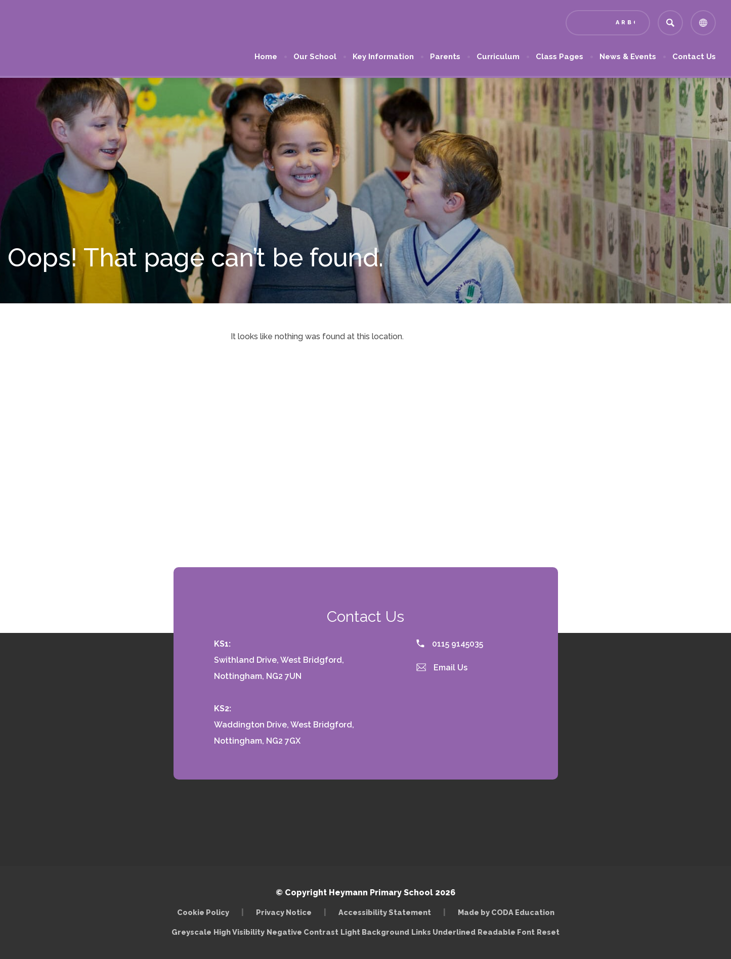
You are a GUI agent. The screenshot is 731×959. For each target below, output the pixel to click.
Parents (445, 56)
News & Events (627, 56)
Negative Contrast (302, 932)
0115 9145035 (449, 644)
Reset (548, 932)
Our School (314, 56)
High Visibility (239, 932)
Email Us (442, 667)
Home (265, 56)
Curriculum (498, 56)
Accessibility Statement (384, 912)
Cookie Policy (203, 912)
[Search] (670, 22)
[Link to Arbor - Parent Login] (608, 22)
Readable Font (506, 932)
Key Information (383, 56)
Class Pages (559, 56)
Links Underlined (443, 932)
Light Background (374, 932)
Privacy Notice (284, 912)
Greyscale (191, 932)
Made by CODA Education (506, 912)
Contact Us (694, 56)
